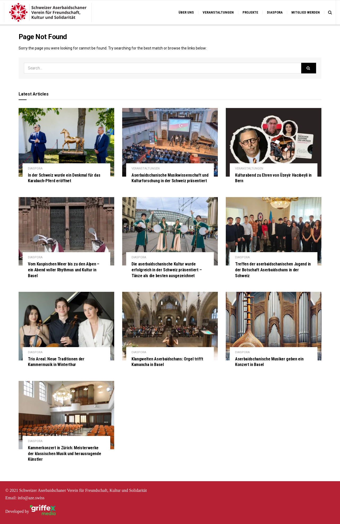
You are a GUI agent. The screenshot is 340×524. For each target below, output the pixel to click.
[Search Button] (308, 68)
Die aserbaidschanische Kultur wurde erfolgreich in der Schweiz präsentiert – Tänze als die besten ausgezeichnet (166, 269)
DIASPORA (275, 12)
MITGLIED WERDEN (305, 12)
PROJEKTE (250, 12)
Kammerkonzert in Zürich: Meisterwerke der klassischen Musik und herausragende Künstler (64, 453)
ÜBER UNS (186, 12)
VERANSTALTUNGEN (218, 12)
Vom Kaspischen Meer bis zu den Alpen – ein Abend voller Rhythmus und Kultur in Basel (63, 269)
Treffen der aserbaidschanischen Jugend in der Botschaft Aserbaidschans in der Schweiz (273, 269)
